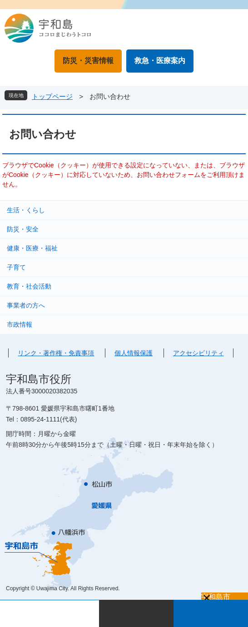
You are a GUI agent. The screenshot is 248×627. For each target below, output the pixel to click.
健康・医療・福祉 (32, 248)
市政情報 (19, 324)
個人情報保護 (133, 353)
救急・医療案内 (159, 60)
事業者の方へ (26, 305)
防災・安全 (23, 229)
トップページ (52, 96)
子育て (16, 267)
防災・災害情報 (88, 60)
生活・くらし (26, 210)
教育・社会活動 (29, 286)
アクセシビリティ (198, 353)
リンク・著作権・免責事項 (56, 353)
